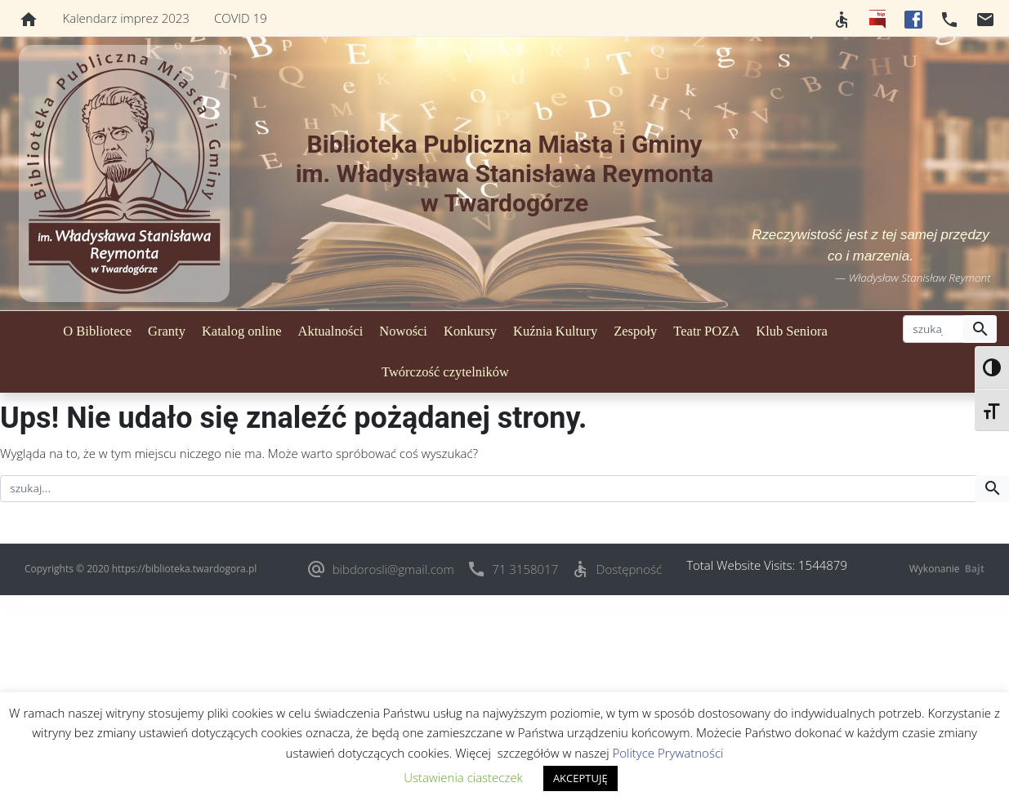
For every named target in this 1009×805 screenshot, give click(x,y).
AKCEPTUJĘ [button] (580, 778)
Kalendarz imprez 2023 (126, 18)
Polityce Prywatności (667, 753)
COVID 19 (240, 18)
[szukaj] (933, 329)
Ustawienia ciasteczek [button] (463, 777)
